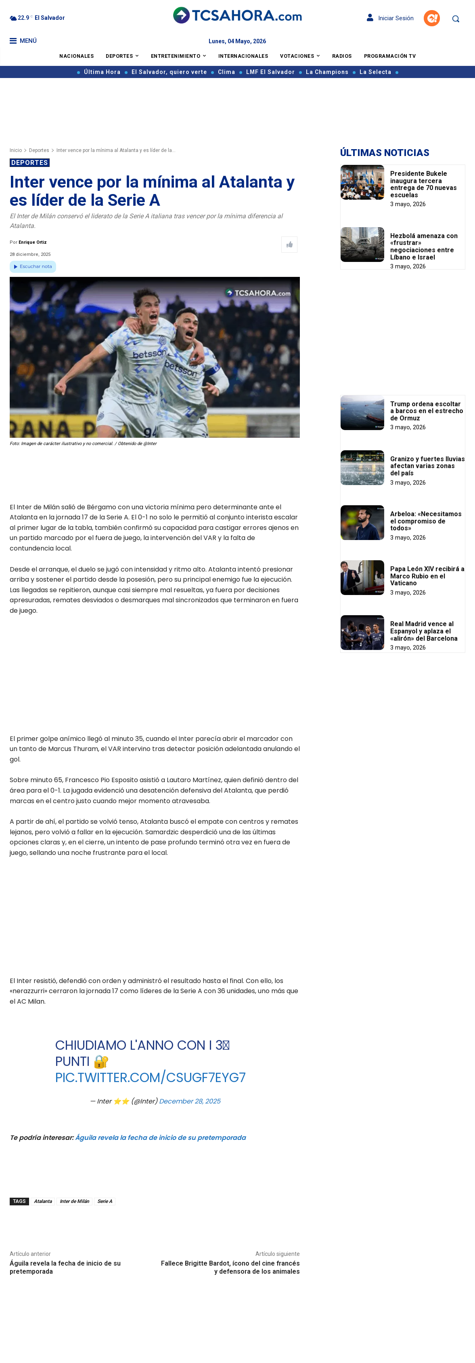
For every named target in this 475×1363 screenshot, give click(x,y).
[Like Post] (289, 244)
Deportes (39, 150)
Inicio (16, 150)
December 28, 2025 (189, 1101)
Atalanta (43, 1201)
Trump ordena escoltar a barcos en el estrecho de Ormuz (426, 411)
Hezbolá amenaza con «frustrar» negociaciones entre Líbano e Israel (424, 246)
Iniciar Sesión (390, 18)
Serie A (104, 1201)
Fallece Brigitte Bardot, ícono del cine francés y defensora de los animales (230, 1267)
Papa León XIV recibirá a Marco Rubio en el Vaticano (427, 576)
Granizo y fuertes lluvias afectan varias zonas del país (427, 466)
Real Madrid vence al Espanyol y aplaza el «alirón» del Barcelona (424, 631)
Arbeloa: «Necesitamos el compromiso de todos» (426, 521)
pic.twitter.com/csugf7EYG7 (150, 1077)
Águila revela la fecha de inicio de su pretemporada (160, 1137)
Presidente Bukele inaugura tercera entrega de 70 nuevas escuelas (423, 184)
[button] (455, 18)
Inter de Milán (74, 1201)
